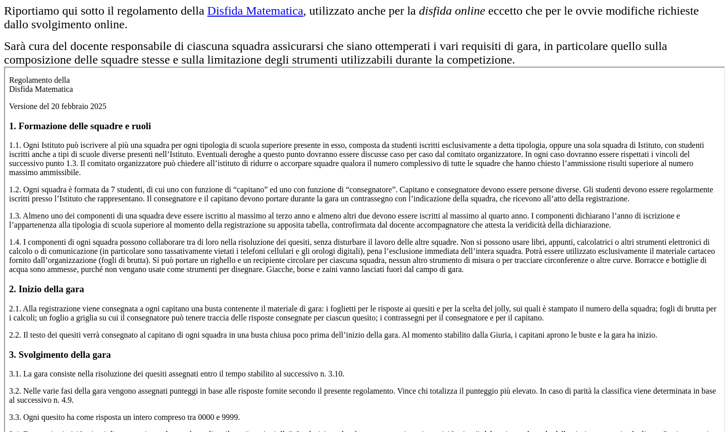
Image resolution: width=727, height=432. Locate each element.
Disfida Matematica (255, 10)
